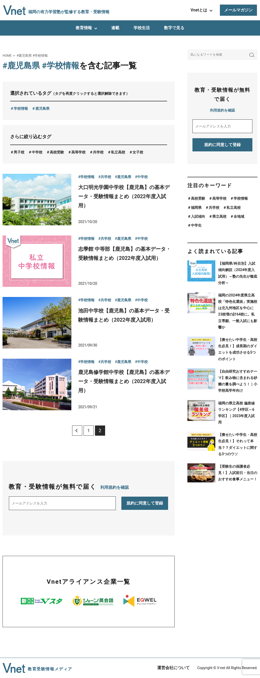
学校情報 (21, 108)
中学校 (37, 152)
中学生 (196, 225)
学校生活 (142, 27)
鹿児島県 (42, 108)
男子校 (19, 152)
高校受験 (57, 152)
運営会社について (173, 667)
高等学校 (78, 152)
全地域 (239, 216)
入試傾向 (198, 216)
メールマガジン (238, 10)
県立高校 (219, 216)
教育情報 (84, 27)
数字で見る (174, 27)
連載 (115, 27)
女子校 (138, 152)
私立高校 (118, 152)
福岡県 (196, 208)
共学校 (98, 152)
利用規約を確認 (114, 487)
